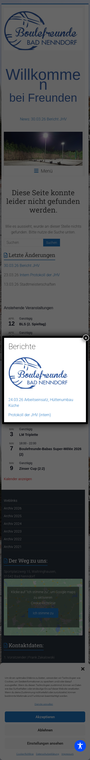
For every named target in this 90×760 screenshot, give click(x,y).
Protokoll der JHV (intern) (29, 415)
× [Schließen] (86, 338)
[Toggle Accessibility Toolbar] (80, 748)
